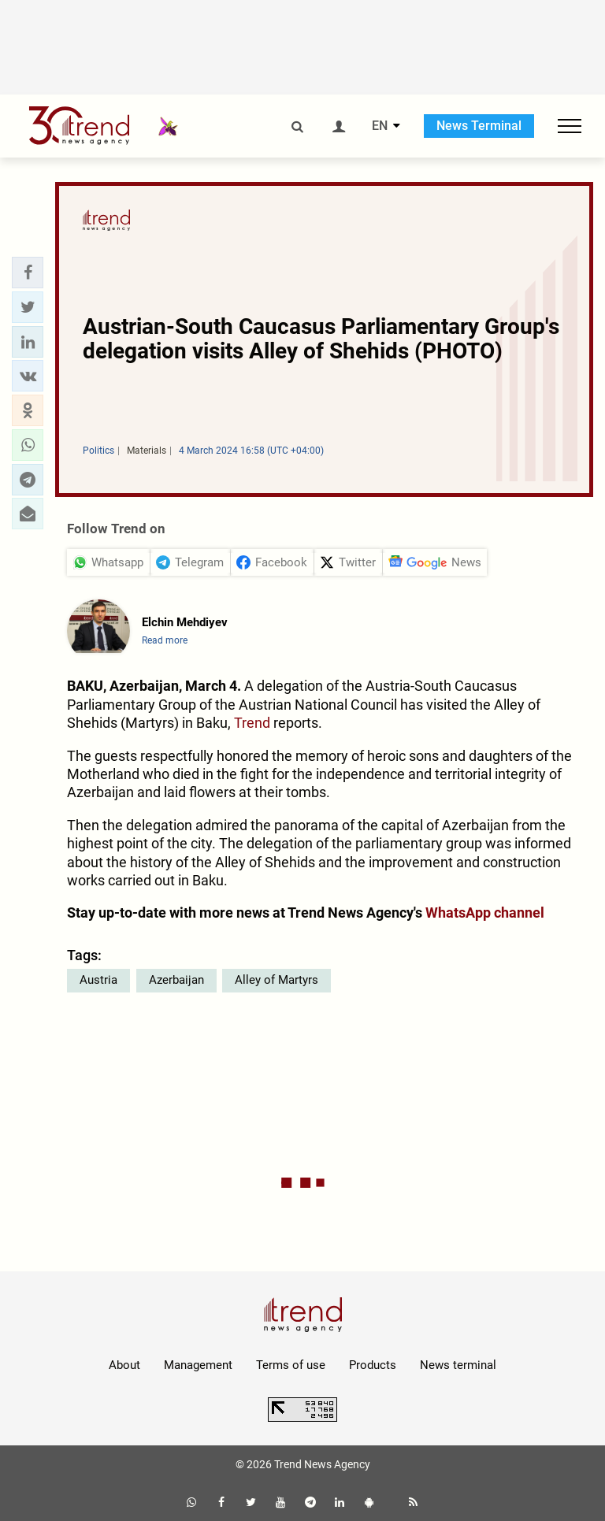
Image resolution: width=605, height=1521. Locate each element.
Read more (164, 640)
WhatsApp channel (484, 912)
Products (372, 1365)
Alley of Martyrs (276, 980)
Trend (252, 722)
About (124, 1365)
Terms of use (290, 1365)
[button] (28, 272)
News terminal (458, 1365)
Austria (98, 980)
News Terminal (478, 125)
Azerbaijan (176, 980)
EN (380, 126)
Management (198, 1365)
